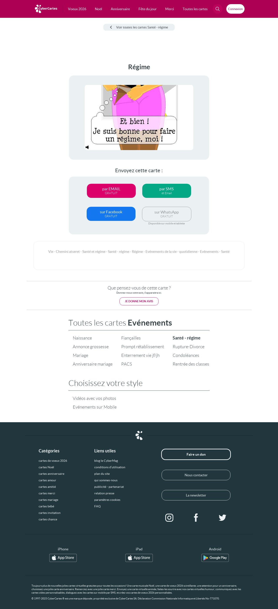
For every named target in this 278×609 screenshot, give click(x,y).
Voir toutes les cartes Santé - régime (139, 27)
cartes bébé (46, 506)
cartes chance (48, 519)
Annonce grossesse (91, 346)
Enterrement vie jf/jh (140, 355)
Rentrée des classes (191, 364)
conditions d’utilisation (109, 467)
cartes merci (47, 493)
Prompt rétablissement (142, 346)
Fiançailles (131, 338)
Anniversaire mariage (93, 364)
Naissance (82, 338)
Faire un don (196, 454)
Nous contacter (196, 475)
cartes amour (47, 480)
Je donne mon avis (139, 301)
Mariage (80, 355)
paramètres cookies (107, 499)
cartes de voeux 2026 (53, 460)
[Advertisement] (32, 128)
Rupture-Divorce (188, 346)
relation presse (104, 493)
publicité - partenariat (109, 486)
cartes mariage (48, 499)
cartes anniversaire (51, 473)
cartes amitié (47, 486)
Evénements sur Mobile (95, 407)
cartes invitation (50, 513)
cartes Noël (46, 467)
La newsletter (196, 495)
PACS (126, 364)
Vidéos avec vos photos (94, 398)
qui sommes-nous (105, 480)
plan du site (102, 473)
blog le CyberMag (106, 460)
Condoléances (186, 355)
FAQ (97, 506)
